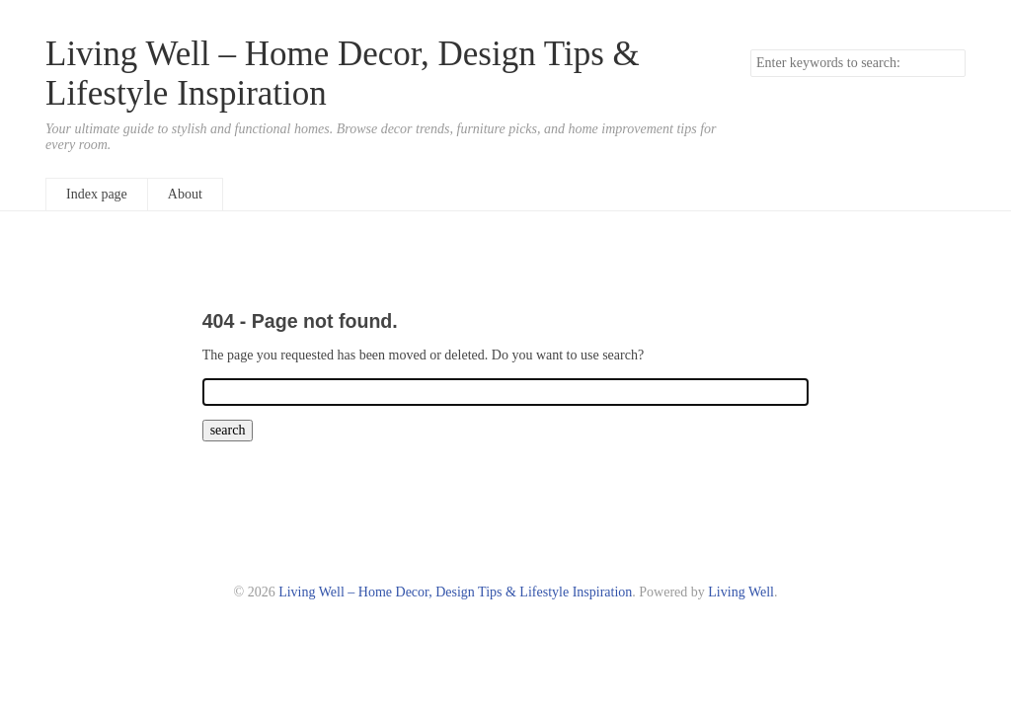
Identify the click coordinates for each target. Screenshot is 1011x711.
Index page (96, 194)
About (185, 194)
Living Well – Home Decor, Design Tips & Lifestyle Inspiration (455, 592)
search (950, 63)
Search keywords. (749, 48)
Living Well (741, 592)
